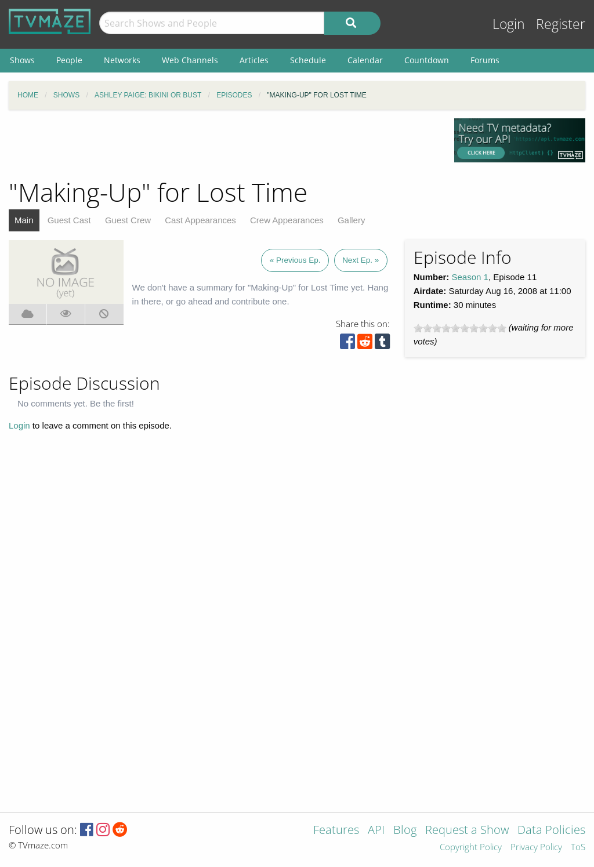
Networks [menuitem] (122, 60)
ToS (578, 848)
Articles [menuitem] (254, 60)
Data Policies (551, 830)
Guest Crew (128, 220)
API (376, 830)
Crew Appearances (287, 220)
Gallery (351, 220)
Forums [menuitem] (484, 60)
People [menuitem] (69, 60)
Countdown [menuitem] (426, 60)
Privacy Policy (536, 848)
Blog (404, 830)
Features (336, 830)
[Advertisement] (223, 144)
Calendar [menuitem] (365, 60)
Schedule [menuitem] (308, 60)
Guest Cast (69, 220)
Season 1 (470, 277)
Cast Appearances (200, 220)
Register (560, 24)
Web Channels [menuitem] (190, 60)
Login (508, 24)
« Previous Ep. (295, 260)
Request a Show (467, 830)
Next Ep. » (360, 260)
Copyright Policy (471, 848)
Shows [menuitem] (22, 60)
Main (24, 220)
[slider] (460, 328)
